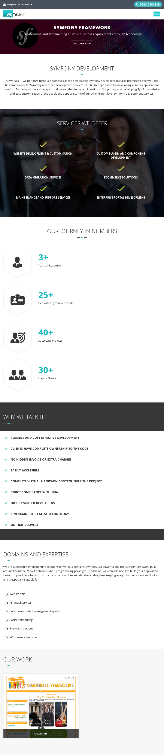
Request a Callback (18, 4)
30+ (45, 370)
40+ (45, 332)
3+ (43, 257)
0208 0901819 (148, 4)
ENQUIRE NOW (82, 43)
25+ (45, 295)
